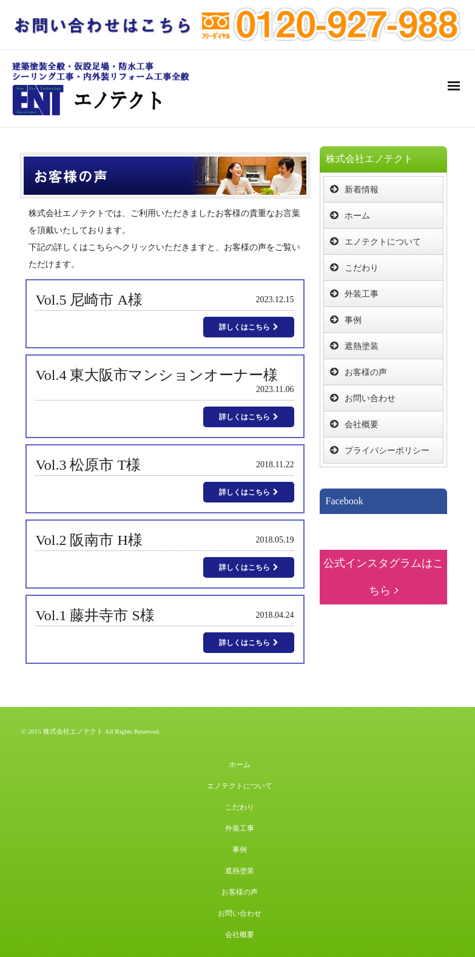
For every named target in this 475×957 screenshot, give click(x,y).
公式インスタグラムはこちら (383, 577)
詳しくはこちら (248, 327)
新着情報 (362, 189)
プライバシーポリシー (387, 450)
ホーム (357, 215)
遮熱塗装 (362, 346)
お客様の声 (366, 372)
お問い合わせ (370, 398)
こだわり (362, 267)
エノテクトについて (383, 241)
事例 (353, 320)
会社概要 (362, 424)
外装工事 (362, 294)
